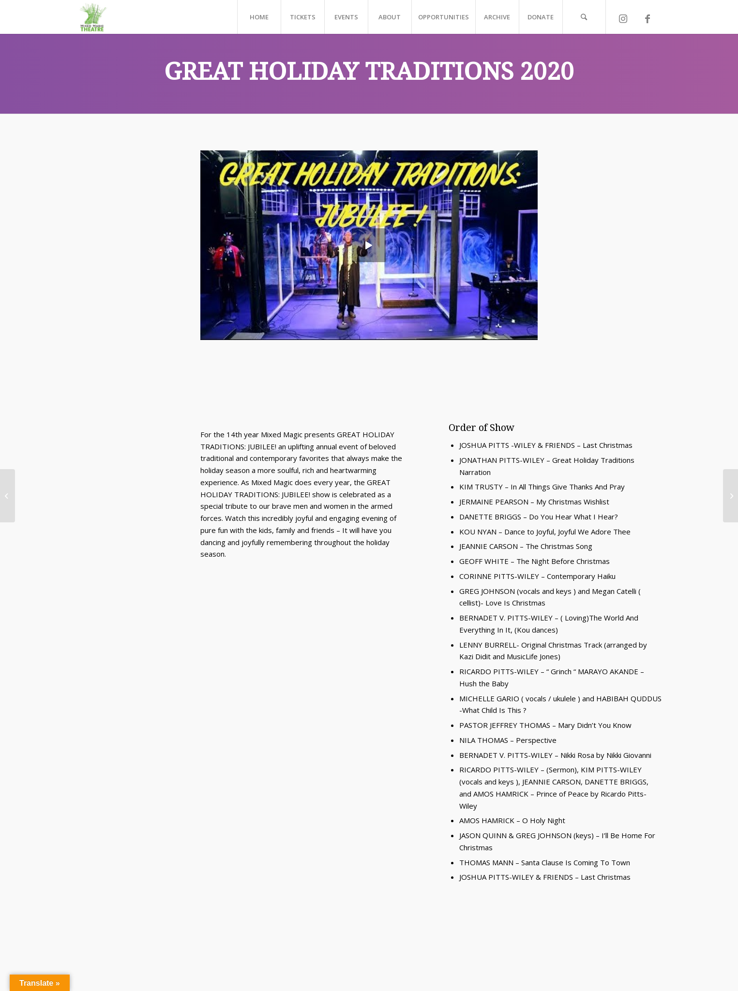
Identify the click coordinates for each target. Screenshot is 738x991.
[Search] (584, 17)
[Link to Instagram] (623, 21)
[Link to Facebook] (647, 21)
